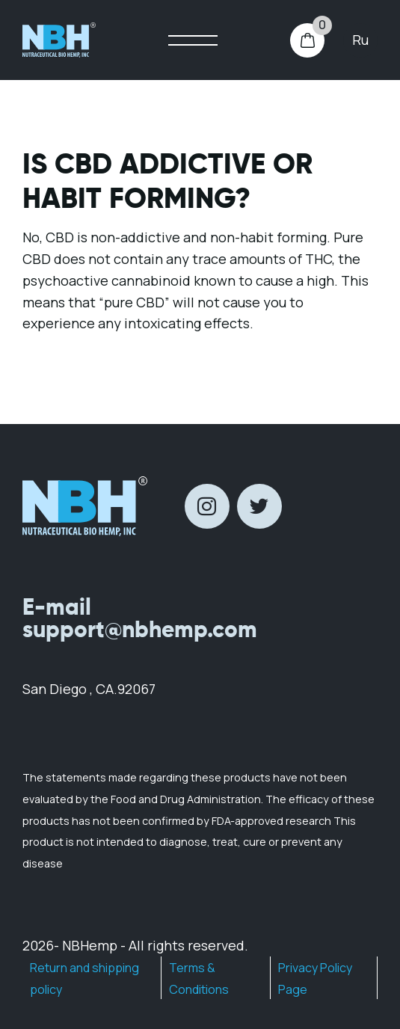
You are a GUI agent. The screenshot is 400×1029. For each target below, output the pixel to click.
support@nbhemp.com (139, 629)
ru (360, 40)
